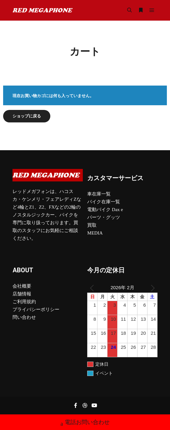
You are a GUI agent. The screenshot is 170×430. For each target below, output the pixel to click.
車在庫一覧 (99, 193)
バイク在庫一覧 (103, 201)
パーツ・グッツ (103, 217)
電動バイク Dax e (105, 209)
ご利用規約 (24, 301)
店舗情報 (21, 293)
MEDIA (94, 232)
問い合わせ (24, 317)
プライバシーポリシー (35, 309)
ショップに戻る (26, 116)
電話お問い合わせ (85, 423)
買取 (92, 225)
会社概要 (21, 286)
